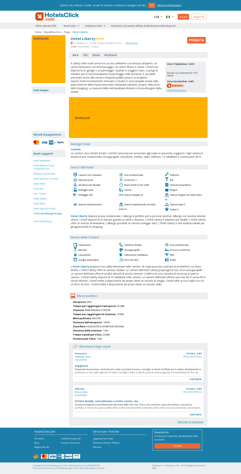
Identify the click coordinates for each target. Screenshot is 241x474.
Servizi (96, 55)
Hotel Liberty (80, 32)
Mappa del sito (41, 447)
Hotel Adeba (40, 198)
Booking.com (82, 117)
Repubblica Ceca (52, 32)
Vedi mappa (132, 43)
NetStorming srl (193, 470)
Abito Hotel (39, 183)
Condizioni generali (71, 438)
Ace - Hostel (39, 193)
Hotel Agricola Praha (44, 208)
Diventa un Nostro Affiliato (106, 442)
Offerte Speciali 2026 (45, 25)
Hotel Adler (39, 203)
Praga (67, 32)
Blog (36, 442)
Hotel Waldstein (41, 160)
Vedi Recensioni (176, 90)
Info (85, 55)
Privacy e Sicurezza (70, 442)
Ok (152, 5)
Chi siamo (39, 438)
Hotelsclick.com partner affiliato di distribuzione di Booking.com (143, 25)
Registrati (199, 16)
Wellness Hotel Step (44, 173)
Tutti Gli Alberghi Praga (47, 213)
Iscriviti (177, 446)
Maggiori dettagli (192, 356)
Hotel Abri (38, 188)
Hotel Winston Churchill (45, 178)
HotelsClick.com (57, 16)
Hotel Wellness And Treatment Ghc (43, 167)
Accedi (183, 16)
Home (38, 32)
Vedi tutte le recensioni (190, 422)
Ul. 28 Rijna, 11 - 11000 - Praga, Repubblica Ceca (96, 43)
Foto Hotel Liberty (42, 221)
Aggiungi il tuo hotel (103, 438)
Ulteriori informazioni (169, 5)
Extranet (97, 447)
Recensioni (110, 55)
